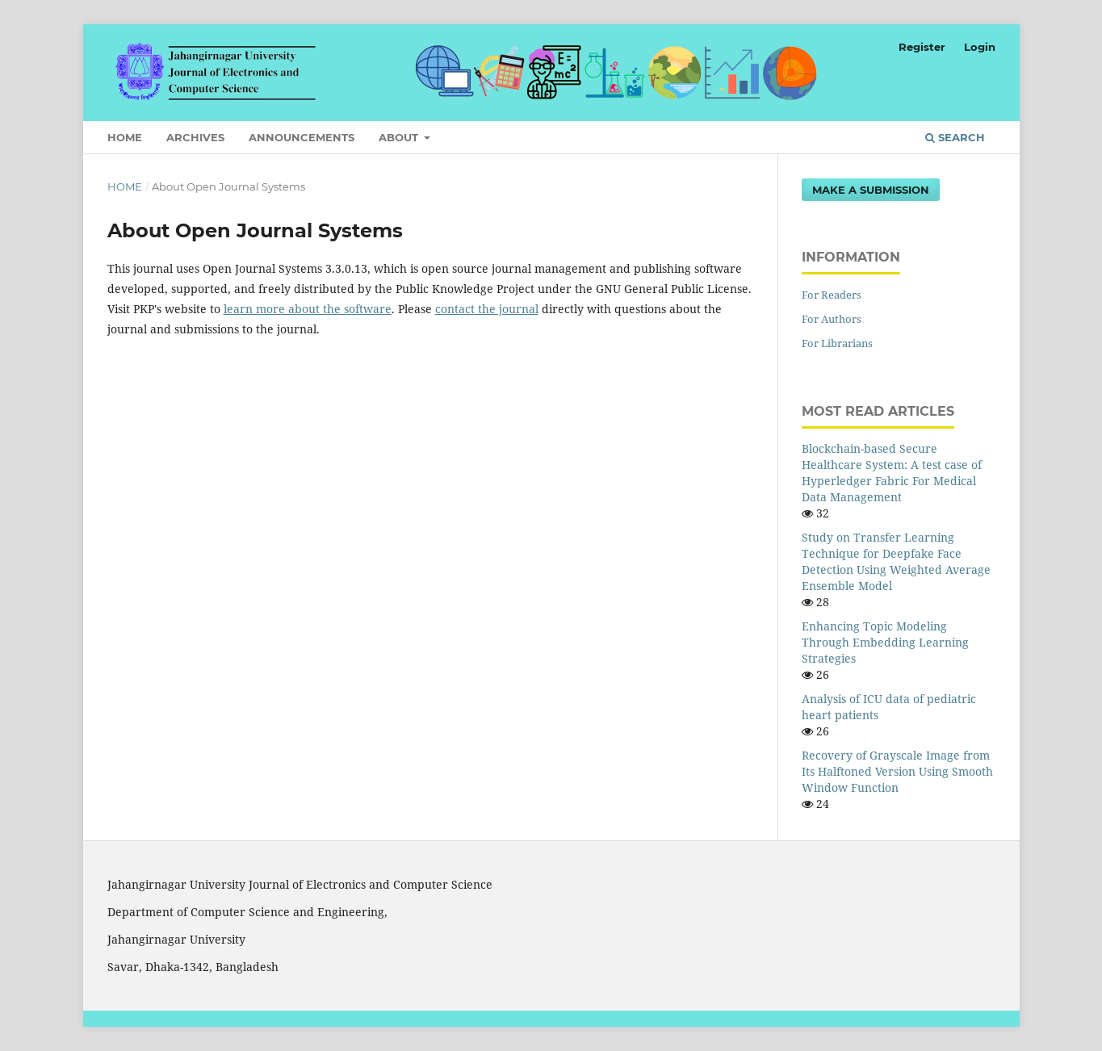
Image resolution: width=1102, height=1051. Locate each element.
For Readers (831, 294)
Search (955, 137)
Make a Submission (870, 189)
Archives (195, 137)
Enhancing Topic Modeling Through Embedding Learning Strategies (885, 642)
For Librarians (837, 343)
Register (922, 46)
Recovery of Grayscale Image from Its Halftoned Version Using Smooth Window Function (897, 771)
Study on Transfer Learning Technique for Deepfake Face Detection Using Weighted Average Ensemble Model (896, 561)
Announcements (301, 137)
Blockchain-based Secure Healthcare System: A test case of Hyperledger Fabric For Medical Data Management (892, 473)
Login (979, 46)
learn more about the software (308, 308)
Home (124, 137)
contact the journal (486, 308)
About (400, 137)
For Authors (831, 319)
